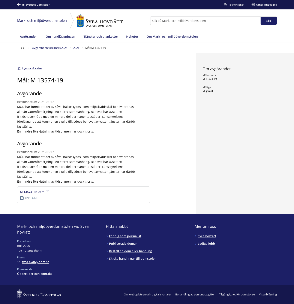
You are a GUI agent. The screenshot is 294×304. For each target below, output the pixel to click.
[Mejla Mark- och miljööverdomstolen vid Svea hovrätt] (33, 261)
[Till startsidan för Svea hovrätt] (22, 48)
